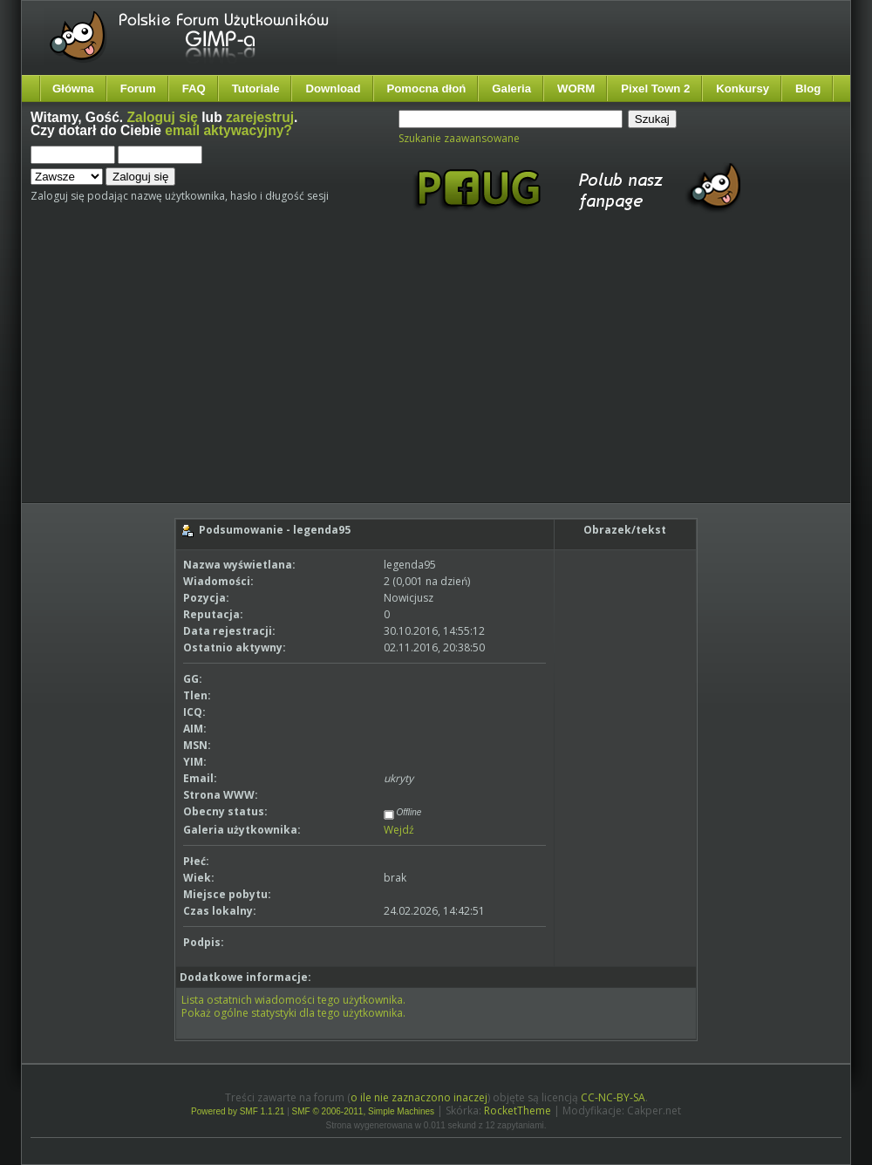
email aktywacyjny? (228, 130)
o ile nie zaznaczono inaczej (419, 1097)
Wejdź (399, 829)
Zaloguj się (162, 117)
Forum (138, 88)
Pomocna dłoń (427, 88)
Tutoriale (256, 88)
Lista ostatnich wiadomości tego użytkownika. (293, 999)
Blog (808, 88)
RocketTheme (517, 1110)
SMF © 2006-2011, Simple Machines (363, 1111)
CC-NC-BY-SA (613, 1097)
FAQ (194, 88)
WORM (576, 88)
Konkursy (742, 88)
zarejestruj (260, 117)
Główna (73, 88)
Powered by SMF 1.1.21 (237, 1111)
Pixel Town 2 (655, 88)
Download (332, 88)
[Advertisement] (243, 373)
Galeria (511, 88)
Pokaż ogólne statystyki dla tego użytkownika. (293, 1012)
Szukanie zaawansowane (459, 138)
